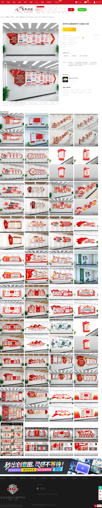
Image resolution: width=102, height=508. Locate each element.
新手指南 (43, 478)
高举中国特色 (66, 92)
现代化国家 (65, 95)
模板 (8, 2)
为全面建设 (81, 92)
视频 (31, 2)
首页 (2, 2)
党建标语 (72, 89)
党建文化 (78, 89)
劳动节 (73, 12)
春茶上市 (54, 12)
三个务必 (84, 89)
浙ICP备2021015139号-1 (17, 505)
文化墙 (43, 12)
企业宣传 (49, 12)
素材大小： (65, 46)
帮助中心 (53, 478)
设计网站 (7, 17)
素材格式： (65, 37)
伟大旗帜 (90, 89)
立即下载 (69, 29)
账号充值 (33, 478)
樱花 (63, 12)
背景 (25, 2)
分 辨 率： (65, 40)
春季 (59, 12)
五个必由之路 (88, 92)
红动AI (57, 1)
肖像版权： (65, 44)
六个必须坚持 (74, 92)
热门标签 (12, 478)
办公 (36, 2)
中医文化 (68, 12)
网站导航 (23, 478)
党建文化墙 (22, 17)
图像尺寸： (65, 42)
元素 (14, 2)
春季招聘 (38, 12)
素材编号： (65, 35)
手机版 (84, 478)
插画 (19, 2)
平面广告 (12, 17)
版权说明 (74, 478)
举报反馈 (97, 35)
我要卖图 (100, 488)
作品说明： (65, 62)
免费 (42, 2)
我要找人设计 (82, 9)
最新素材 (2, 478)
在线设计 (49, 2)
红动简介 (64, 478)
